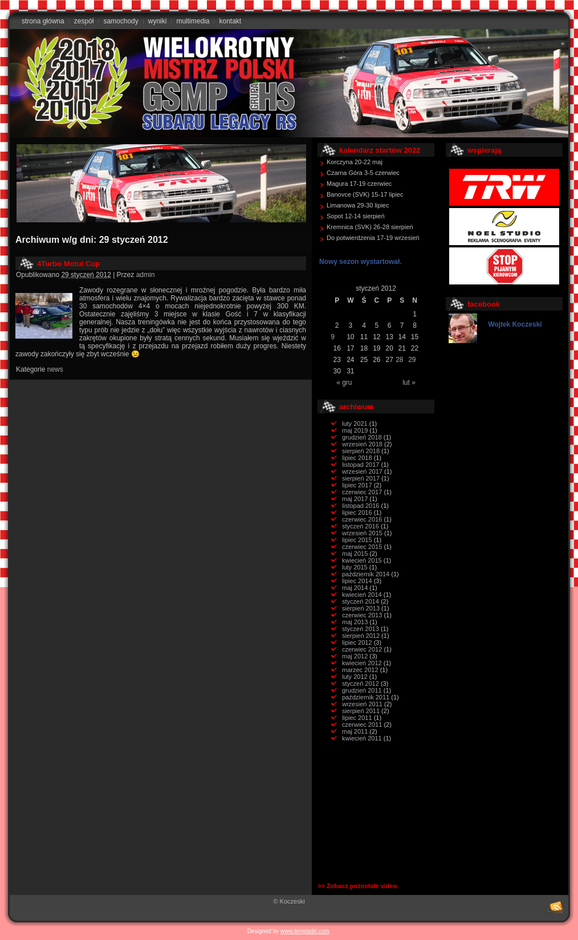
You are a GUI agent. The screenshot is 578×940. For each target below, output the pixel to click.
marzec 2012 (360, 669)
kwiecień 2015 (362, 560)
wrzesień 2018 (362, 444)
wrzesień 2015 (362, 533)
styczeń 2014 (360, 601)
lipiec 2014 (357, 580)
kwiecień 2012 (362, 663)
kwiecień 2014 (362, 594)
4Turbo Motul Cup (68, 263)
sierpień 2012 (361, 635)
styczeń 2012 (360, 683)
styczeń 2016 (360, 526)
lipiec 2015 (357, 539)
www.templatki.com (304, 931)
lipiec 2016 (357, 512)
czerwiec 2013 (362, 615)
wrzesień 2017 (362, 471)
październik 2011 (365, 697)
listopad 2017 (360, 464)
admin (145, 275)
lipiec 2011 (357, 717)
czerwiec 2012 (362, 649)
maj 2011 (355, 731)
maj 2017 (355, 498)
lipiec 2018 (357, 457)
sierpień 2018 (361, 450)
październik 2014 (365, 574)
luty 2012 (355, 676)
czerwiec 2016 (362, 519)
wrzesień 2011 (362, 704)
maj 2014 (355, 587)
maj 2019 (355, 430)
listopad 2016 (360, 505)
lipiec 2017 (357, 485)
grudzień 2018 (362, 437)
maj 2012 (355, 656)
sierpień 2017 (361, 478)
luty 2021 (355, 423)
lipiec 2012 (357, 642)
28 (399, 360)
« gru (344, 382)
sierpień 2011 (361, 710)
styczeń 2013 (360, 628)
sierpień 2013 (361, 608)
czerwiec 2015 (362, 546)
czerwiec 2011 (362, 724)
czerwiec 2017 (362, 492)
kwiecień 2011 (362, 738)
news (55, 369)
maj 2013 (355, 621)
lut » (409, 382)
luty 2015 (355, 567)
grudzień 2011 (362, 690)
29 (412, 360)
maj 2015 (355, 553)
